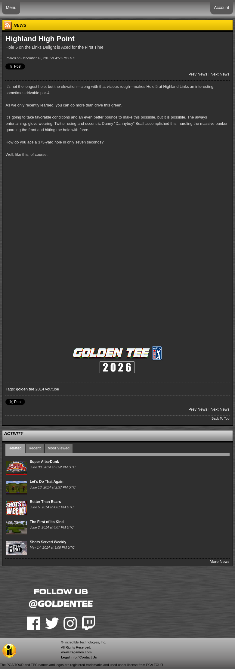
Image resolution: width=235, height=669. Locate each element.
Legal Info (69, 657)
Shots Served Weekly (48, 542)
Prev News (197, 74)
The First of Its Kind (47, 522)
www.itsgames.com (76, 652)
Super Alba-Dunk (44, 462)
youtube (52, 389)
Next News (220, 74)
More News (220, 561)
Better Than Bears (45, 502)
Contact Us (88, 657)
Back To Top (221, 418)
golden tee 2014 (30, 389)
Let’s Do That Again (46, 481)
